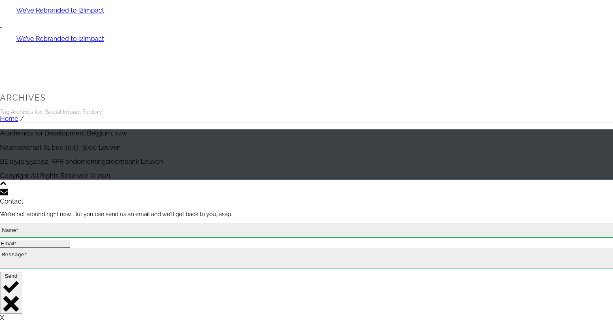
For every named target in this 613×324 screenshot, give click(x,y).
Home (9, 118)
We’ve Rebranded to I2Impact (60, 10)
